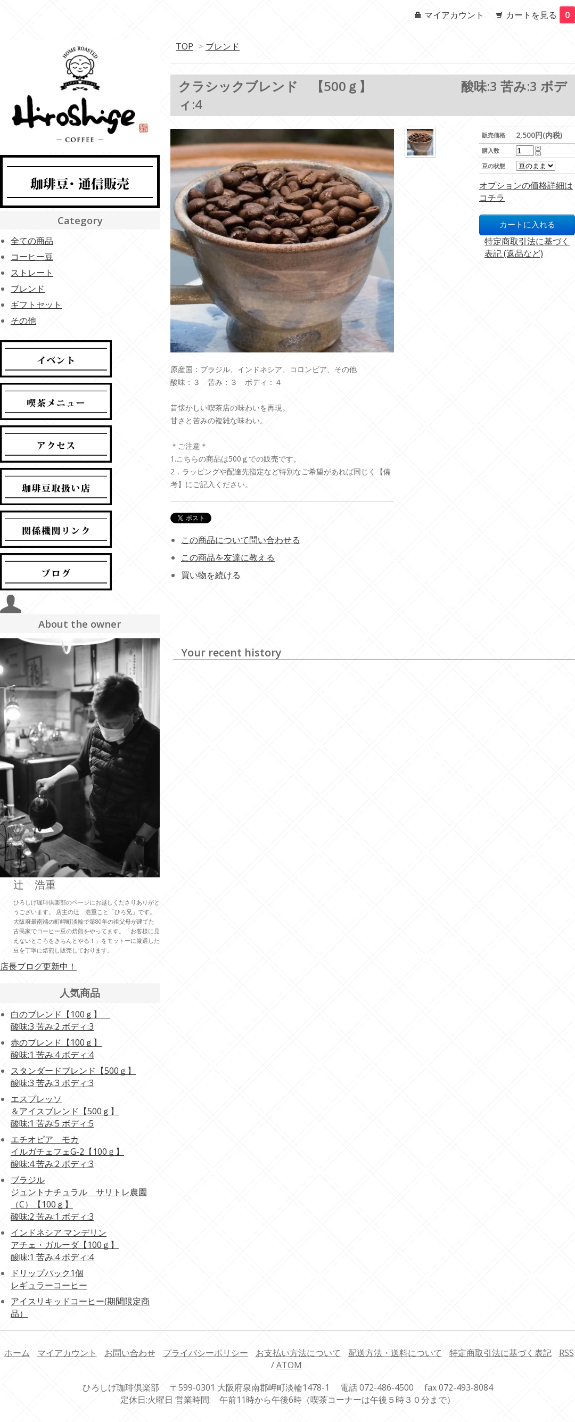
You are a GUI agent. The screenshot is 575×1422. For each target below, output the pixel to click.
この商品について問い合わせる (240, 540)
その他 (23, 320)
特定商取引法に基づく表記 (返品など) (527, 247)
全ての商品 (32, 240)
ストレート (32, 272)
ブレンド (223, 46)
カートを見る (540, 15)
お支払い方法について (298, 1353)
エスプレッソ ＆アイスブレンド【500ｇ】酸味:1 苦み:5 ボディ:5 (65, 1111)
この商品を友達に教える (228, 557)
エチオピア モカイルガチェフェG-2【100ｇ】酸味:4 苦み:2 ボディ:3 (67, 1151)
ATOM (289, 1365)
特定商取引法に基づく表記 (500, 1353)
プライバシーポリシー (205, 1353)
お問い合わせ (129, 1353)
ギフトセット (36, 304)
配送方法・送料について (395, 1353)
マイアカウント (454, 15)
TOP (184, 46)
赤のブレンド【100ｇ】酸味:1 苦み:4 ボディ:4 (56, 1049)
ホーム (17, 1353)
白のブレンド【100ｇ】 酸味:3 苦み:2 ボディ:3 (60, 1020)
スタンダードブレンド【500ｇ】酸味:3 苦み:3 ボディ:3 (73, 1077)
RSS (566, 1353)
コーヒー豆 (32, 256)
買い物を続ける (211, 575)
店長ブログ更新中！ (38, 966)
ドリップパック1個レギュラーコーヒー (49, 1279)
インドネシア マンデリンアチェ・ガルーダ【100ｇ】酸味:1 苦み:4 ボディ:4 (65, 1245)
